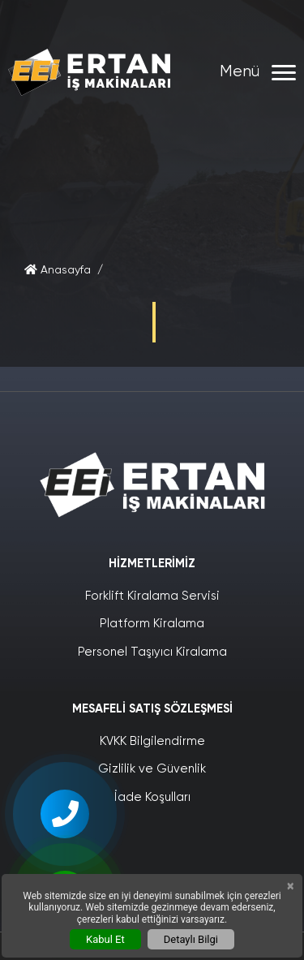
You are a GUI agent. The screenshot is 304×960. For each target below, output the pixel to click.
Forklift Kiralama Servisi (152, 596)
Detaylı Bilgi (191, 939)
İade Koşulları (152, 797)
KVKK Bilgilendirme (152, 741)
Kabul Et (105, 939)
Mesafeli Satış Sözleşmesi (152, 709)
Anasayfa (57, 270)
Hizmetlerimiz (152, 563)
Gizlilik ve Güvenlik (152, 769)
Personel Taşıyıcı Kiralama (152, 652)
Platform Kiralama (152, 624)
